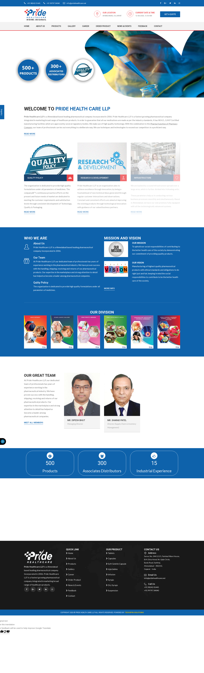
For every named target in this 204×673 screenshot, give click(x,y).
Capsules (111, 558)
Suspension (112, 590)
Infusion (110, 574)
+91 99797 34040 (51, 3)
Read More (29, 134)
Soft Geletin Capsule (116, 564)
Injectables (112, 569)
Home (26, 26)
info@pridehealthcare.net (74, 3)
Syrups (110, 580)
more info (109, 288)
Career (85, 26)
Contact (158, 26)
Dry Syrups (112, 585)
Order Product (103, 26)
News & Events (124, 26)
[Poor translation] (6, 632)
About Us (40, 26)
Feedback (142, 26)
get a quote (170, 14)
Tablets (110, 553)
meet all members (33, 422)
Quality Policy (35, 178)
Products (56, 26)
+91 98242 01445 (32, 3)
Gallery (72, 26)
